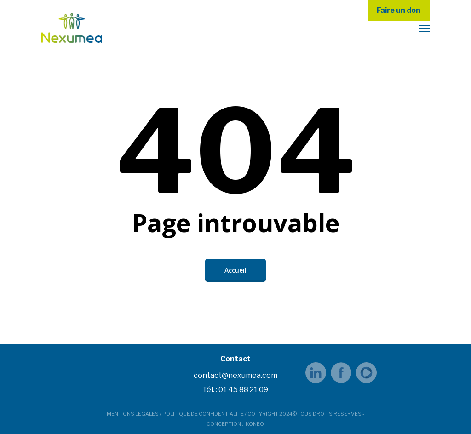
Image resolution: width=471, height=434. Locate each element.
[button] (424, 28)
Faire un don (398, 10)
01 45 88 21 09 (243, 389)
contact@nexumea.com (235, 375)
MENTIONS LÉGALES (133, 414)
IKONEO (254, 424)
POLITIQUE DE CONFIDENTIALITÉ (203, 414)
